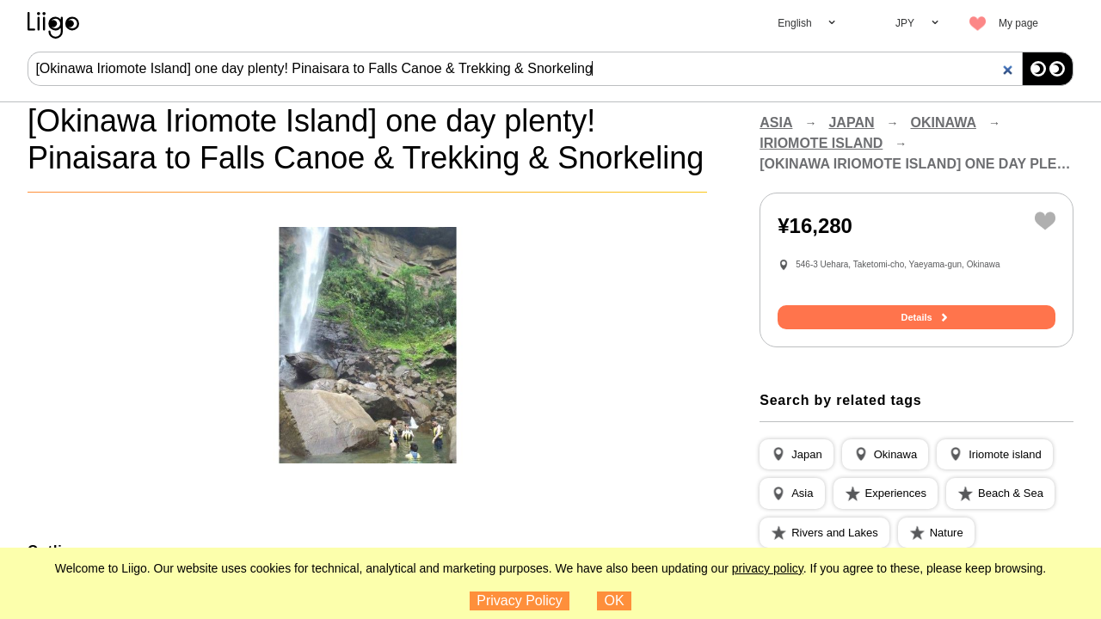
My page (1018, 23)
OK (614, 600)
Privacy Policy (520, 600)
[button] (796, 454)
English (794, 23)
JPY (904, 23)
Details (916, 317)
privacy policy (767, 568)
